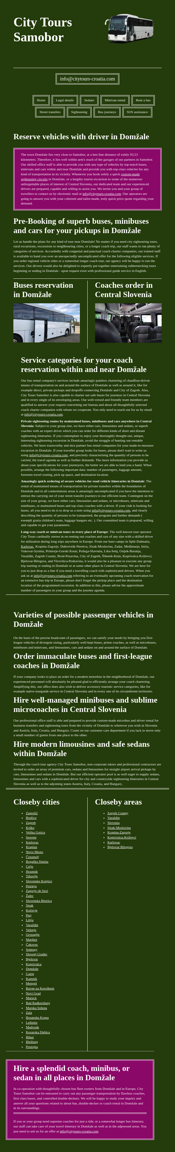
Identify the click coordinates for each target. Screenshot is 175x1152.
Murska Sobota (36, 1008)
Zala (29, 1012)
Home (41, 100)
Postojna (32, 1047)
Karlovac (27, 546)
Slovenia (114, 822)
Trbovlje (32, 876)
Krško (30, 827)
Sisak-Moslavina (119, 827)
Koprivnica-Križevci (122, 837)
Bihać (30, 1037)
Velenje (31, 930)
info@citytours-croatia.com (87, 78)
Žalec (30, 895)
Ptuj (28, 915)
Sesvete (31, 837)
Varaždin (32, 925)
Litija (29, 920)
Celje (29, 866)
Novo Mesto (34, 852)
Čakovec (32, 944)
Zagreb (31, 822)
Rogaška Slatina (37, 861)
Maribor (31, 939)
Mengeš (31, 983)
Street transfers (49, 112)
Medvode (32, 1027)
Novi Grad (33, 993)
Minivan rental (115, 100)
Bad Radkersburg (38, 1003)
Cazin (30, 973)
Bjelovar (32, 959)
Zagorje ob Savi (37, 891)
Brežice (31, 817)
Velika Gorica (35, 832)
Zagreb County (118, 813)
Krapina (31, 847)
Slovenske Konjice (39, 881)
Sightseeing (79, 112)
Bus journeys (107, 112)
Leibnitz (31, 1022)
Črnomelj (32, 857)
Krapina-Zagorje (119, 832)
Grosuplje (32, 934)
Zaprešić (32, 813)
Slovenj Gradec (36, 954)
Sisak (29, 905)
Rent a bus (143, 100)
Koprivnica (33, 964)
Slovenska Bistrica (39, 900)
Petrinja (31, 886)
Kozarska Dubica (38, 1032)
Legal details (65, 100)
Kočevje (31, 910)
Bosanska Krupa (37, 1017)
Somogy (31, 949)
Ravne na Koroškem (40, 988)
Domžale (32, 969)
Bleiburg (32, 1042)
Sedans (89, 100)
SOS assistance (137, 112)
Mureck (31, 998)
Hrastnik (32, 871)
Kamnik (31, 978)
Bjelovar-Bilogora (120, 847)
